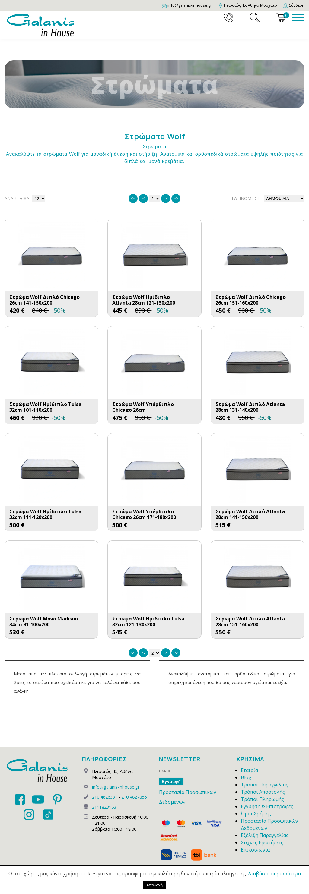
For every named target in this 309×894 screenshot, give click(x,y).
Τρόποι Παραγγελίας (264, 784)
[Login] (293, 5)
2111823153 (104, 807)
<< (133, 198)
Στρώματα (155, 146)
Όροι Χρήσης (256, 813)
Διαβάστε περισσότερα (274, 873)
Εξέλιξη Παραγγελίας (264, 835)
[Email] (187, 5)
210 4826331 (104, 797)
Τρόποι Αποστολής (263, 792)
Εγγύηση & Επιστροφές (267, 806)
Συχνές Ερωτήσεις (262, 842)
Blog (246, 777)
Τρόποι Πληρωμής (262, 799)
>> (176, 198)
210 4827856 (134, 797)
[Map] (247, 5)
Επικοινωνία (255, 849)
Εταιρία (249, 770)
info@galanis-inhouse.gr (115, 787)
